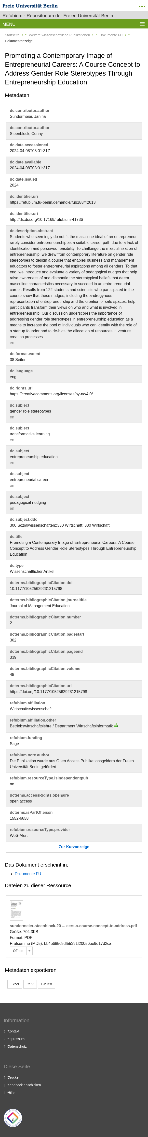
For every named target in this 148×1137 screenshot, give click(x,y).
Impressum (16, 1039)
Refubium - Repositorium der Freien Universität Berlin (57, 15)
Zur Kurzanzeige (74, 847)
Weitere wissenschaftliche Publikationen (59, 35)
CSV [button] (30, 984)
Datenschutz (17, 1046)
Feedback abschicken (24, 1085)
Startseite (12, 35)
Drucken (14, 1077)
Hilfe (11, 1093)
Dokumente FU (110, 35)
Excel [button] (15, 984)
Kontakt (13, 1031)
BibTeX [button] (46, 984)
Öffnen (18, 951)
